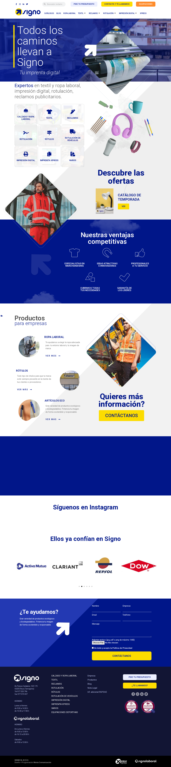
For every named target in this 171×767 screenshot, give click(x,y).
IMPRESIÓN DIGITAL (128, 13)
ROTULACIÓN (109, 13)
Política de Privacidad (122, 648)
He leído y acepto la (113, 648)
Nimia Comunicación (42, 762)
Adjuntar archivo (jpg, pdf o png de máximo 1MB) (113, 640)
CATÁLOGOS (49, 13)
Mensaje (96, 624)
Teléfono (126, 615)
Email (94, 615)
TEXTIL (82, 13)
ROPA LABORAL (69, 13)
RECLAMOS (94, 13)
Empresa (126, 606)
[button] (17, 566)
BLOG (58, 13)
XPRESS (143, 13)
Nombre (95, 606)
